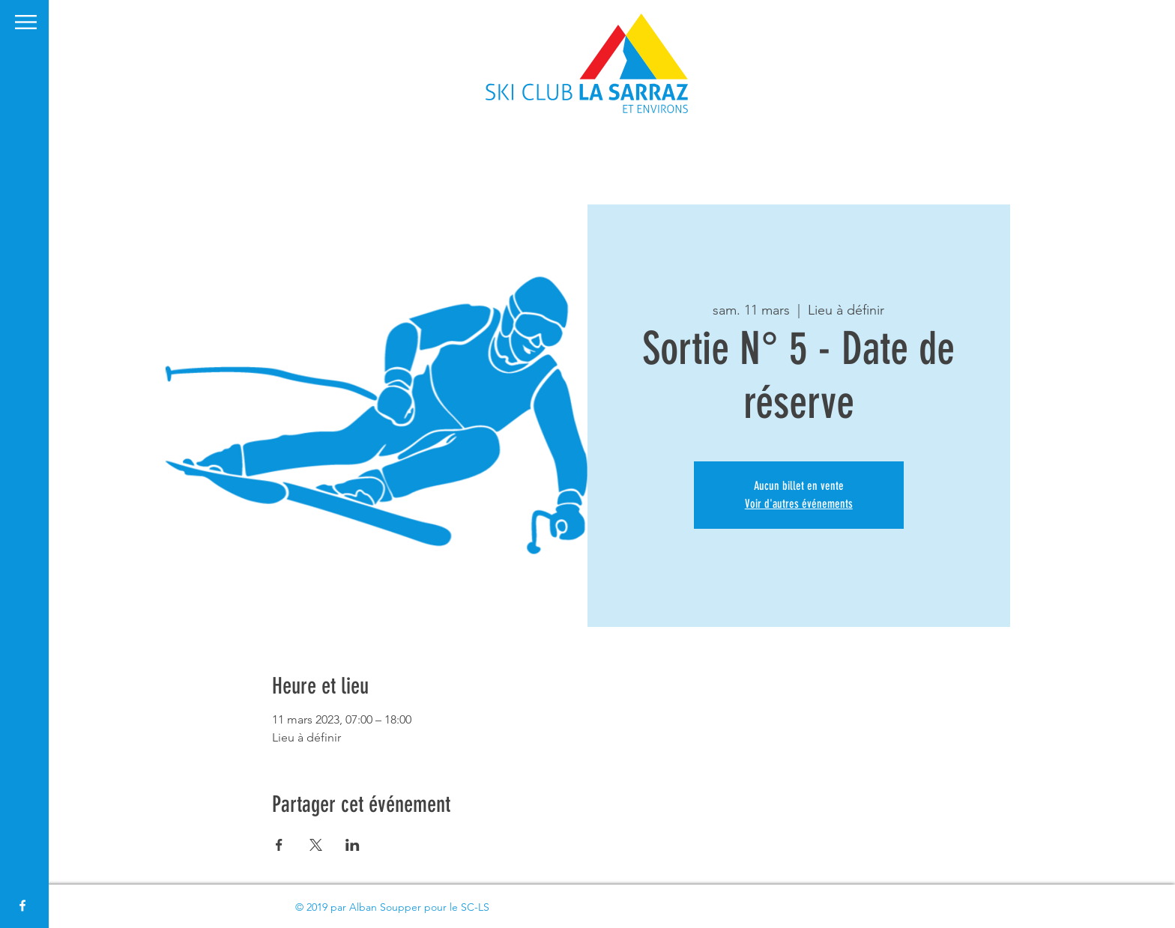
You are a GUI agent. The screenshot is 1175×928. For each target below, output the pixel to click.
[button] (26, 22)
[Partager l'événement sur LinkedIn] (352, 845)
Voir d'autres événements (799, 504)
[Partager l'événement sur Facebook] (279, 845)
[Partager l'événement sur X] (316, 845)
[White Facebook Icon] (22, 905)
